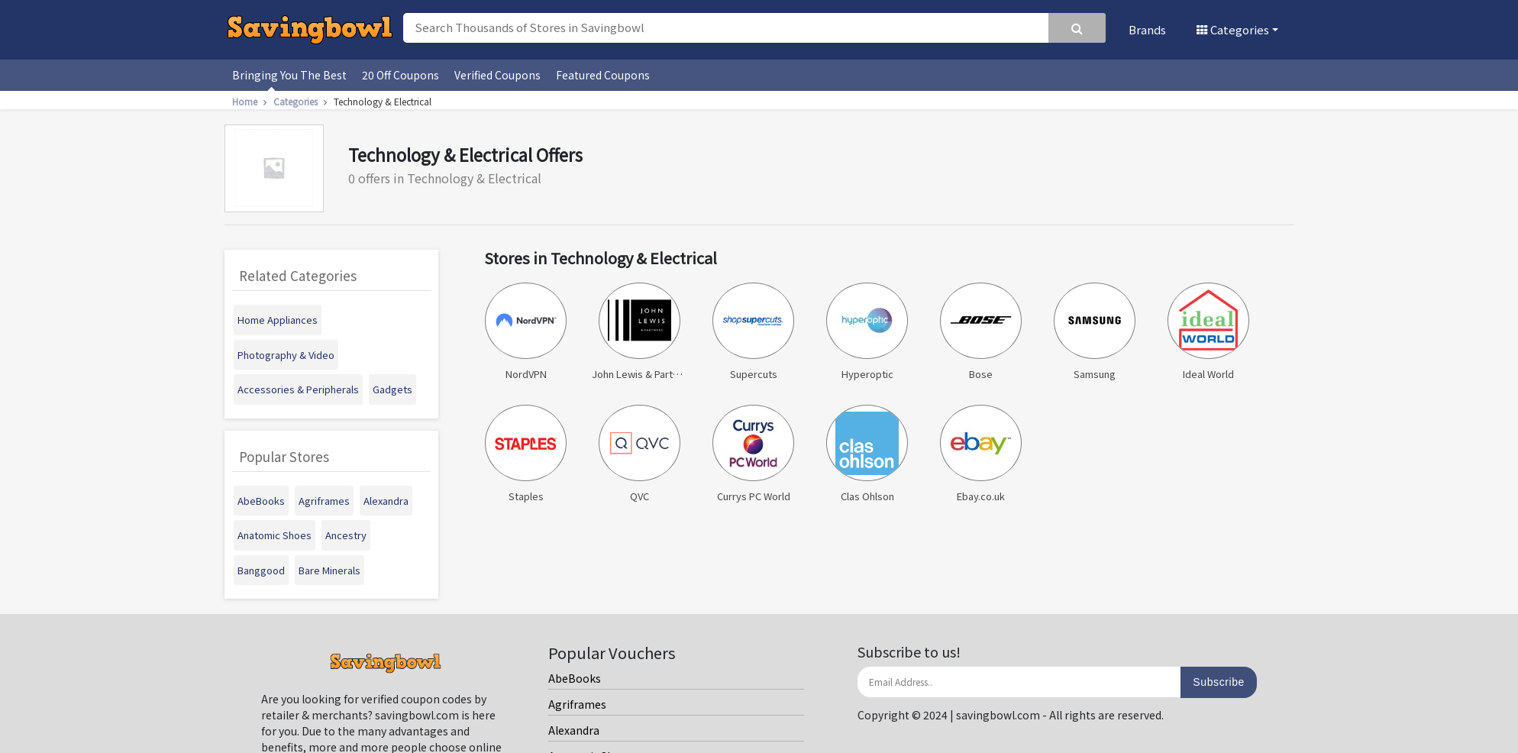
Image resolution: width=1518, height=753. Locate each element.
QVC (639, 454)
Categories (1233, 29)
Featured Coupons (603, 74)
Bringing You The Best (289, 74)
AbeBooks (574, 678)
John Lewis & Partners (639, 332)
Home (251, 101)
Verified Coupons (497, 74)
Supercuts (752, 332)
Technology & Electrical (382, 101)
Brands (1147, 29)
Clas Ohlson (866, 454)
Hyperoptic (866, 332)
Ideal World (1208, 332)
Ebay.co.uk (980, 454)
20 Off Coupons (400, 74)
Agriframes (577, 704)
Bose (980, 332)
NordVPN (525, 332)
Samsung (1094, 332)
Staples (525, 454)
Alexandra (573, 730)
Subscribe (1219, 682)
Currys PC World (752, 454)
